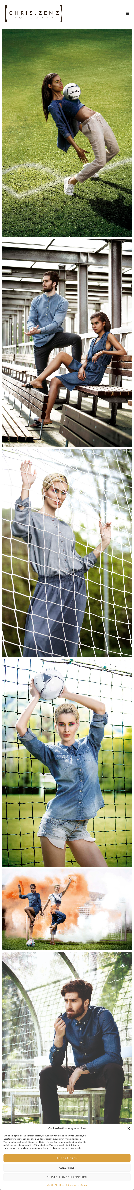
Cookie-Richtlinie (55, 1185)
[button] (129, 1128)
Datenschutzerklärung (76, 1185)
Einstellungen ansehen (67, 1177)
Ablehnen (67, 1167)
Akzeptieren (67, 1158)
